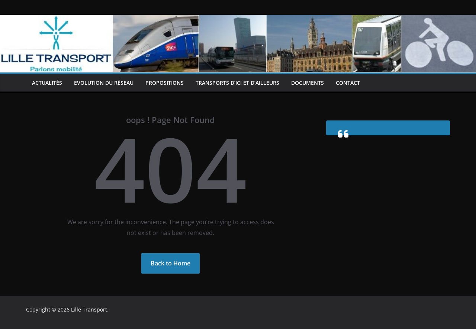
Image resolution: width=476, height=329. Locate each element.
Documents (307, 82)
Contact (348, 82)
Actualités (47, 82)
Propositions (164, 82)
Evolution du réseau (104, 82)
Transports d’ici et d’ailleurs (237, 82)
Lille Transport (89, 309)
